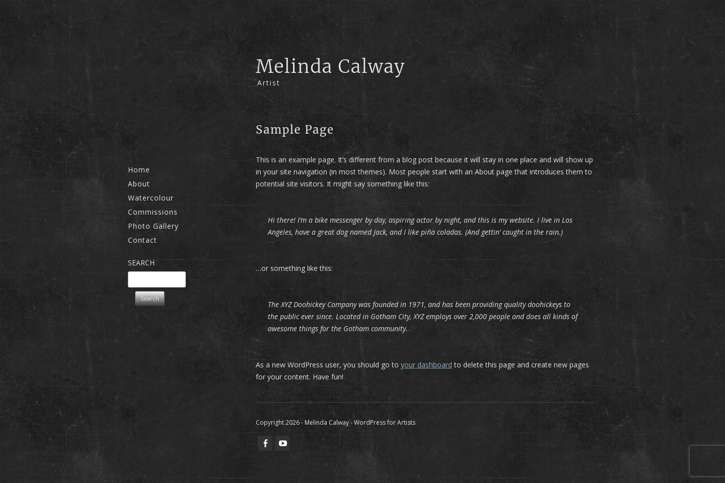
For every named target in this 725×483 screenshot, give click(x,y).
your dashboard (426, 364)
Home (139, 169)
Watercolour (151, 198)
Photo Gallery (153, 226)
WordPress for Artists (384, 422)
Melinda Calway (331, 66)
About (139, 183)
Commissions (153, 212)
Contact (142, 240)
